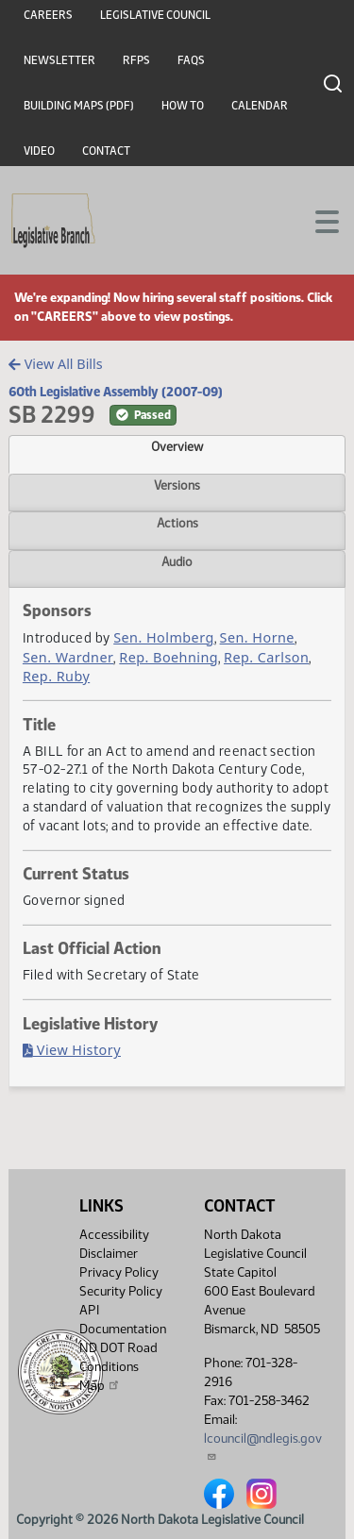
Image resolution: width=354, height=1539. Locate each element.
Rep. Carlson (266, 657)
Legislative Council (155, 15)
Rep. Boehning (168, 657)
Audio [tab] (177, 561)
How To (182, 105)
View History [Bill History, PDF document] (72, 1050)
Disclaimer (108, 1254)
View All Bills (55, 364)
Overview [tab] (177, 446)
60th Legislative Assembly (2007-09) (115, 391)
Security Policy (120, 1291)
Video (39, 151)
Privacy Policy (119, 1272)
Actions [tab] (177, 522)
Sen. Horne (257, 637)
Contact (106, 151)
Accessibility (114, 1235)
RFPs (136, 60)
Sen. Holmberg (163, 637)
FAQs (191, 60)
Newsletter (59, 60)
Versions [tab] (177, 485)
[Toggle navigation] (317, 220)
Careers (48, 15)
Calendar (259, 105)
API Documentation (122, 1319)
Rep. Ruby (56, 676)
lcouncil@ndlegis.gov (263, 1446)
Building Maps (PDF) (79, 105)
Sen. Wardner (68, 657)
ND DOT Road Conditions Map (118, 1367)
